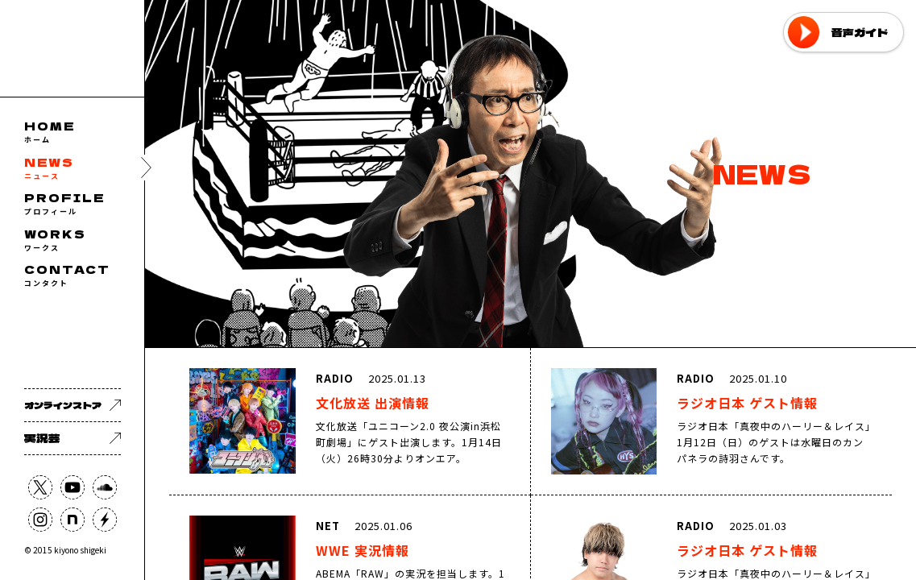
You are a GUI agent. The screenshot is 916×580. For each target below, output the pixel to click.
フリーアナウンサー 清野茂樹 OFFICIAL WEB (72, 48)
